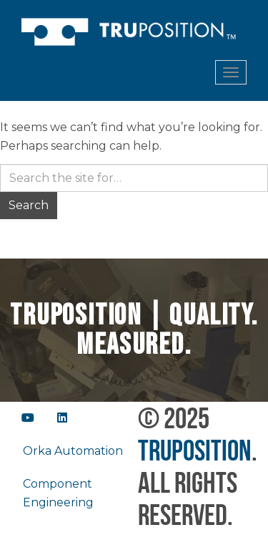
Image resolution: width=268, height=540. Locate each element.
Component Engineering (58, 493)
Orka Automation (73, 451)
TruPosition (195, 450)
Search (29, 205)
